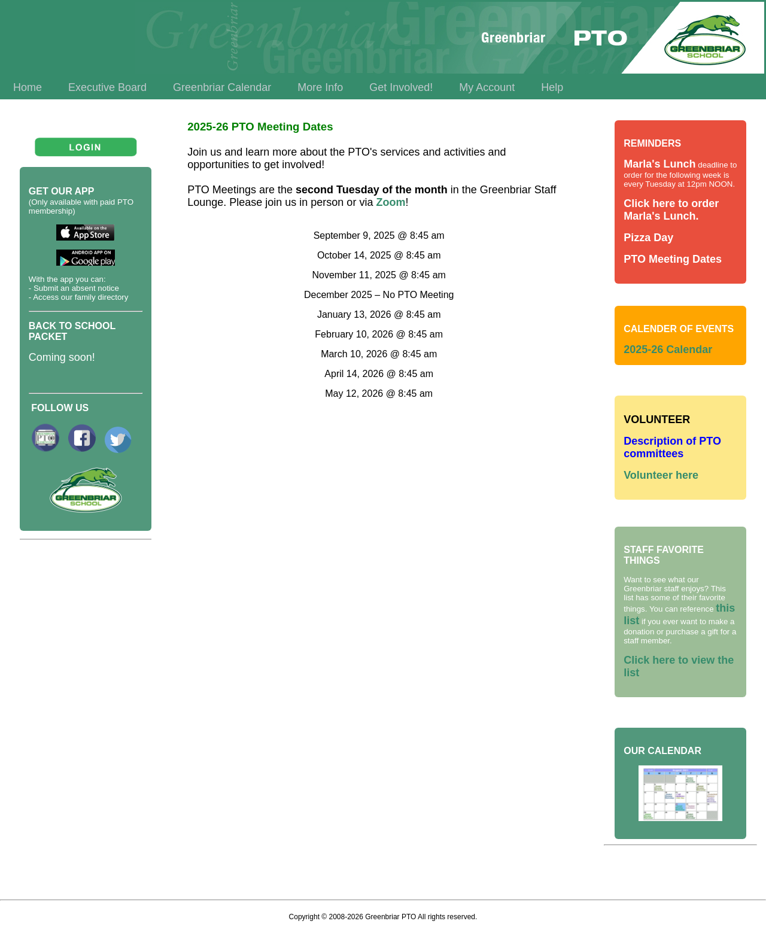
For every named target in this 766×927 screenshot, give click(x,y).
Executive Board (107, 87)
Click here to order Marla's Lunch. (671, 209)
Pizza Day (648, 238)
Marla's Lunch (659, 164)
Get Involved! (401, 87)
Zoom (390, 202)
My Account (487, 87)
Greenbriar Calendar (222, 87)
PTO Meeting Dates (673, 259)
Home (27, 87)
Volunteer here (661, 475)
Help (552, 87)
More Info (320, 87)
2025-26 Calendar (668, 349)
